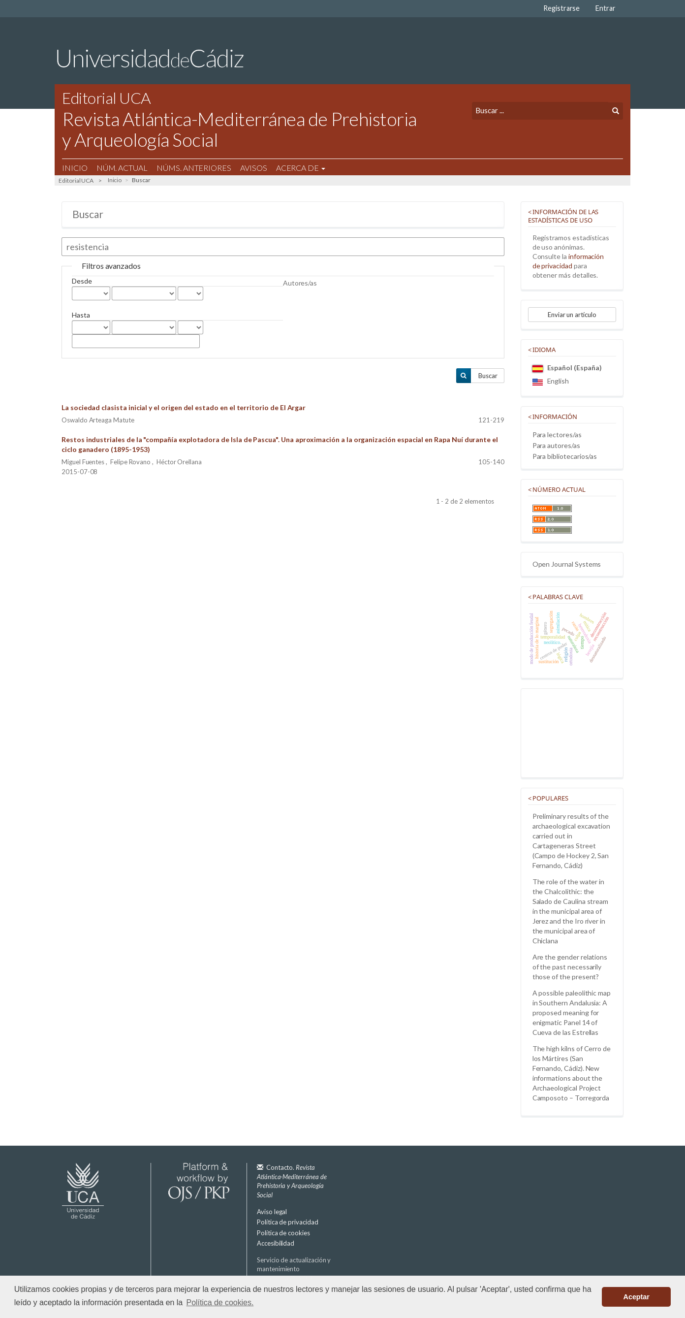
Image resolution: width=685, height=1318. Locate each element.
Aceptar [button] (636, 1297)
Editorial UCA (76, 180)
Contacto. (292, 1181)
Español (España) (567, 367)
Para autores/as (556, 445)
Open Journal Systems (566, 564)
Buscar (488, 376)
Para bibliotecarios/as (564, 456)
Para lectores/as (557, 434)
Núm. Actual (122, 167)
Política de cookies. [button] (220, 1302)
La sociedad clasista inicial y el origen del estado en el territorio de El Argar (184, 407)
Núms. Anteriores (193, 167)
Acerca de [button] (300, 167)
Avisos (253, 167)
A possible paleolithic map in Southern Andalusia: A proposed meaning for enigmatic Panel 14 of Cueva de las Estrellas (571, 1012)
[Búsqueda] (540, 110)
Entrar (605, 8)
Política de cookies (283, 1233)
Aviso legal (272, 1212)
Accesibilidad (275, 1243)
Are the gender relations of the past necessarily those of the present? (570, 967)
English (550, 381)
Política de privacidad (287, 1222)
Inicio (75, 167)
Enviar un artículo (572, 315)
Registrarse (561, 8)
